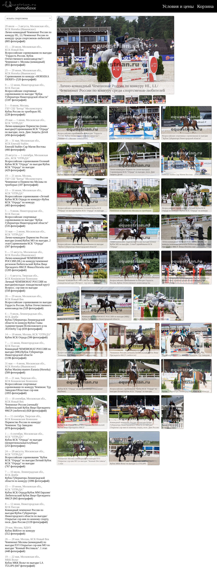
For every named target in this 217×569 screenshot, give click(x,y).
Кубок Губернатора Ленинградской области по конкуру (25, 479)
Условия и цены (178, 6)
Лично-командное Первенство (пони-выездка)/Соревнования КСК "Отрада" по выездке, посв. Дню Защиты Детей (27, 129)
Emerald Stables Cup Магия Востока (25, 146)
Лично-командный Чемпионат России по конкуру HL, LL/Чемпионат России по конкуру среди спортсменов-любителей (28, 35)
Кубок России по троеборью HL (23, 111)
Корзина (205, 6)
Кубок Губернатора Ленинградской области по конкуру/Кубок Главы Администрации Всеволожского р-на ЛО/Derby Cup (26, 324)
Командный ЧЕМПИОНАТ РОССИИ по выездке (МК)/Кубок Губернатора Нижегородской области (28, 351)
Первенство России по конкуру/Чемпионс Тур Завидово (23, 424)
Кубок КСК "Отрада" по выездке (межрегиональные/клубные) (23, 441)
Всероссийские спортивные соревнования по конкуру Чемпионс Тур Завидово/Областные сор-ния (28, 387)
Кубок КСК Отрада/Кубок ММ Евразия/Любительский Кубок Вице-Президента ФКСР (27, 495)
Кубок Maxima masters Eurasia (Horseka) (27, 369)
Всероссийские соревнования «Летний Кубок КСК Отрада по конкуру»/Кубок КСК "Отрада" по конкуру (27, 199)
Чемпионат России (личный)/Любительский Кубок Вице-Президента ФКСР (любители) (27, 407)
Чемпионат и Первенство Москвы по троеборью (130, 210)
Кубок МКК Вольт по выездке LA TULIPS (128, 463)
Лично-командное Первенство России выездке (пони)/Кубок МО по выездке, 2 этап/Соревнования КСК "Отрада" (28, 240)
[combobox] (28, 18)
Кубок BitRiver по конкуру (20, 530)
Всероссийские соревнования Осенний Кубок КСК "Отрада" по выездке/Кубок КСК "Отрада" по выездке (27, 164)
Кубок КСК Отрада (16, 337)
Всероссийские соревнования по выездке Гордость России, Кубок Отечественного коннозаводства (28, 305)
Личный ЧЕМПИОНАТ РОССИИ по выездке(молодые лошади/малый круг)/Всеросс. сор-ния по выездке (27, 284)
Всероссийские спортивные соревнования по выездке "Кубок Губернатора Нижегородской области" (26, 94)
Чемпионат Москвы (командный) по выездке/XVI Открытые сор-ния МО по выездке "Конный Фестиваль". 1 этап (27, 545)
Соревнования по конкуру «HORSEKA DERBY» (130, 138)
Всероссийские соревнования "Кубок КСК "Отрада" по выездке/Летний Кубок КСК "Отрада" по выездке (28, 460)
